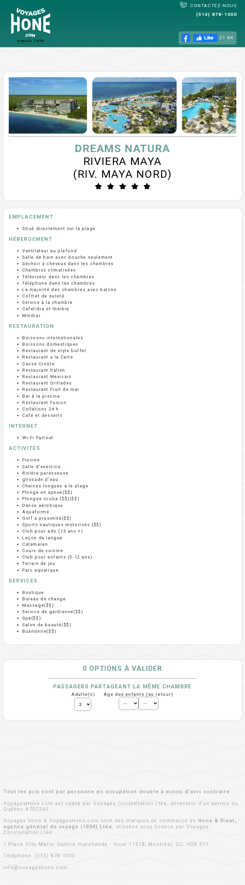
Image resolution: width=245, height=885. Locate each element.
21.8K (208, 38)
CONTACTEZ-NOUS (208, 5)
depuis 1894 (30, 25)
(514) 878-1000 (216, 14)
